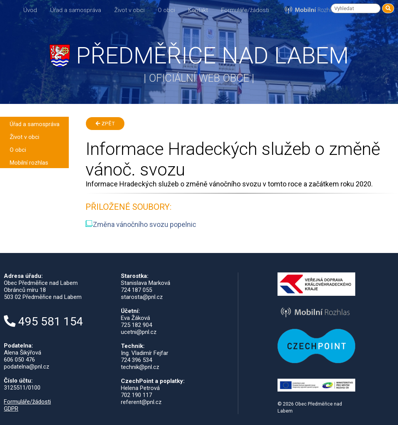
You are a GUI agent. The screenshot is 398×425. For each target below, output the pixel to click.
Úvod (30, 10)
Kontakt (198, 10)
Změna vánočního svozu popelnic (141, 224)
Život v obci (129, 10)
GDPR (11, 408)
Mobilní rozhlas (29, 162)
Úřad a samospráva (75, 10)
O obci (166, 10)
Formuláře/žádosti (245, 10)
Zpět (105, 123)
